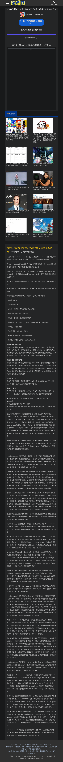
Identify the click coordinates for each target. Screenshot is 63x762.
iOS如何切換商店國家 (29, 756)
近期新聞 (12, 114)
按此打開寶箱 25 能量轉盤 (31, 22)
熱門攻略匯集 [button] (31, 37)
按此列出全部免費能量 (22, 251)
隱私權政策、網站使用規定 (36, 758)
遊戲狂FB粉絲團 (15, 756)
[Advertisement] (31, 65)
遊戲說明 (23, 758)
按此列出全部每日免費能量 (31, 30)
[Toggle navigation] (7, 3)
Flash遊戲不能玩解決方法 (47, 756)
